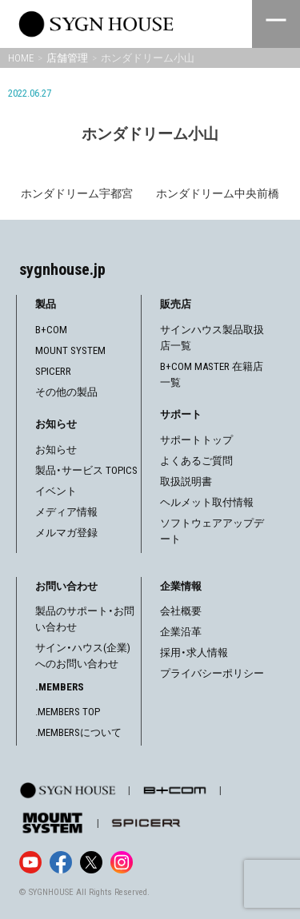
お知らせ (56, 450)
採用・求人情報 (194, 652)
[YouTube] (30, 862)
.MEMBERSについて (78, 732)
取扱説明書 (186, 481)
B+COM (51, 330)
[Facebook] (61, 862)
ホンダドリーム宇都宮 (77, 193)
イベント (56, 491)
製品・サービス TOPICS (86, 470)
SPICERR (53, 371)
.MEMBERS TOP (67, 712)
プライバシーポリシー (212, 673)
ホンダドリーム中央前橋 (217, 193)
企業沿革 (181, 632)
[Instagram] (121, 862)
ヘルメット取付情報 (207, 502)
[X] (91, 862)
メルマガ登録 (66, 533)
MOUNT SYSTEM (70, 350)
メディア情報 (66, 512)
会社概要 (181, 611)
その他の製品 (66, 392)
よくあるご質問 (196, 461)
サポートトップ (196, 440)
